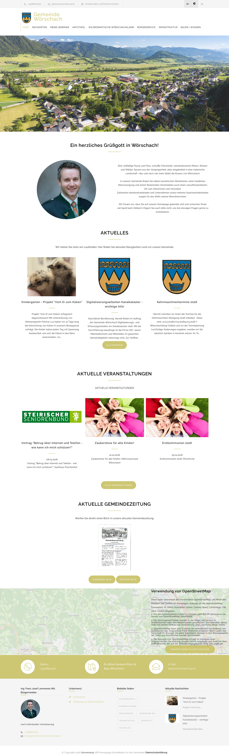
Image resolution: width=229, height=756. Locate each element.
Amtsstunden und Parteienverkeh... (102, 4)
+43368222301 (34, 4)
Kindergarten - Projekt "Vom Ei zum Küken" (52, 298)
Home (77, 16)
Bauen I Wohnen (127, 24)
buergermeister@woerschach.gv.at (42, 732)
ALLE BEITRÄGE (114, 342)
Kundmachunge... (128, 703)
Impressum (79, 693)
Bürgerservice (83, 24)
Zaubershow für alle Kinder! (114, 439)
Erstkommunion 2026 (177, 439)
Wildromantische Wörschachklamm (162, 16)
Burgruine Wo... (148, 710)
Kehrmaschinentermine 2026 (177, 298)
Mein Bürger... (126, 710)
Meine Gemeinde (111, 16)
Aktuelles (124, 725)
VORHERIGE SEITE (102, 576)
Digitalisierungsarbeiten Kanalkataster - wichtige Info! (195, 716)
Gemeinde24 (87, 749)
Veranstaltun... (127, 717)
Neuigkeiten (90, 16)
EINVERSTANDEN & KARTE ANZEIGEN (190, 646)
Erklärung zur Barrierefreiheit (88, 698)
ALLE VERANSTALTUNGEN (118, 482)
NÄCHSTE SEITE (128, 576)
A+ (187, 4)
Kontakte (146, 717)
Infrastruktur (104, 24)
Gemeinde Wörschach (48, 19)
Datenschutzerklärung (156, 749)
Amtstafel (130, 16)
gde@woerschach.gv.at (63, 4)
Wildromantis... (127, 696)
